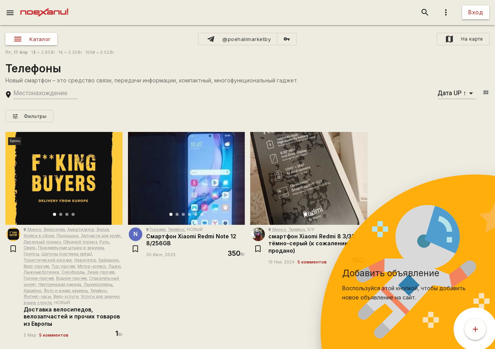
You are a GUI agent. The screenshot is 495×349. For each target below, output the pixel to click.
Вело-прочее (36, 266)
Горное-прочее (39, 278)
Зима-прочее (100, 272)
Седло (30, 247)
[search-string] (45, 93)
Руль (104, 242)
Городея (158, 229)
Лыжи (114, 266)
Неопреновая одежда (59, 284)
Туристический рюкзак (48, 260)
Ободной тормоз (80, 242)
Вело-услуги (66, 296)
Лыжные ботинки (41, 272)
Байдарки (109, 260)
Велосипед (54, 229)
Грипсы (31, 254)
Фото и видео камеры (66, 290)
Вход (475, 12)
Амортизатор (80, 229)
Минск (34, 229)
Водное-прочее (71, 278)
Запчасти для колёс (101, 235)
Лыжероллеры (98, 284)
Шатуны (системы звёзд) (66, 254)
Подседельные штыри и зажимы (71, 247)
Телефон (98, 290)
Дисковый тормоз (42, 242)
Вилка (103, 229)
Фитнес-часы (37, 296)
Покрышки (67, 235)
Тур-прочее (63, 266)
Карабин (32, 290)
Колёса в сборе (39, 235)
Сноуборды (73, 272)
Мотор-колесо (91, 266)
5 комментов (53, 335)
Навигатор (85, 260)
